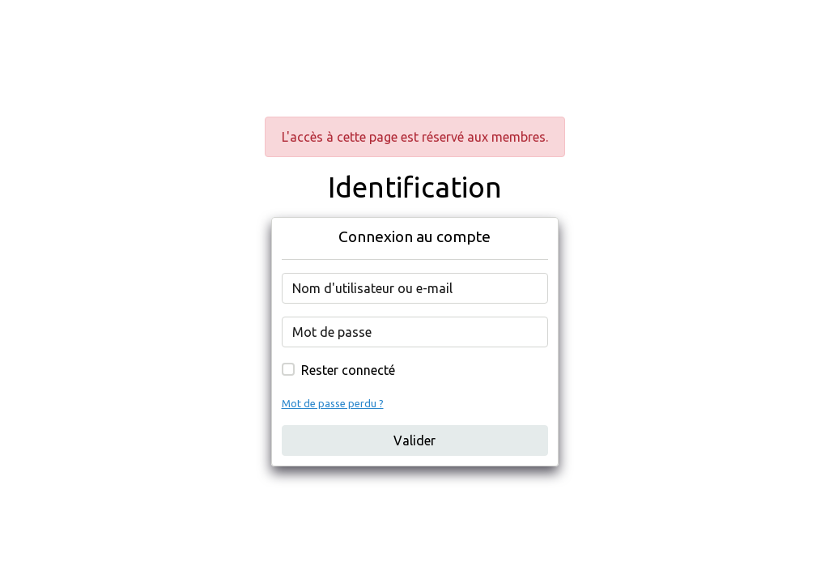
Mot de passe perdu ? (333, 403)
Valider (414, 440)
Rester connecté (348, 370)
